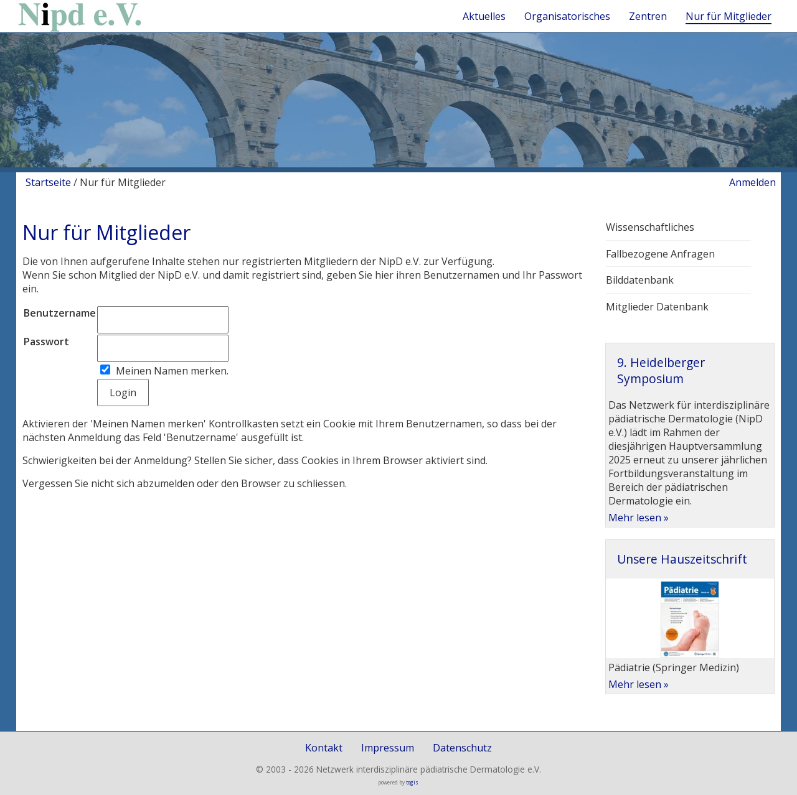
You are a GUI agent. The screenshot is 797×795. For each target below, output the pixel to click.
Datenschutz (462, 748)
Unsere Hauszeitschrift (682, 559)
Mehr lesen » (638, 517)
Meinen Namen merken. (172, 371)
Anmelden (752, 182)
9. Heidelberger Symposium (661, 370)
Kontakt (323, 748)
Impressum (387, 748)
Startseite (48, 182)
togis (412, 782)
